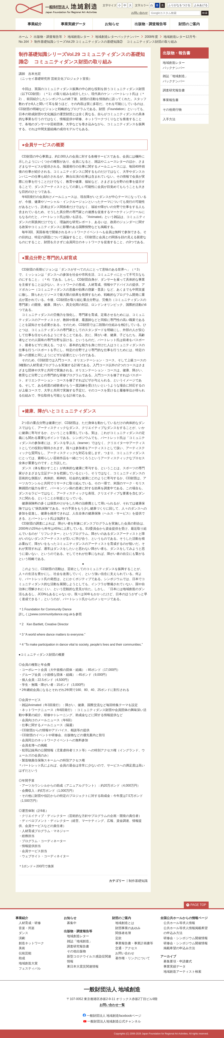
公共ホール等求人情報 (179, 923)
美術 (22, 948)
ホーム (23, 36)
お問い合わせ (139, 12)
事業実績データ (73, 24)
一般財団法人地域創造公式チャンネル (112, 1021)
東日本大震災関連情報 (83, 966)
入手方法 (169, 119)
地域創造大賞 (28, 963)
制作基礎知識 (138, 880)
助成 (22, 958)
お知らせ (112, 24)
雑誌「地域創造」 (79, 941)
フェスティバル (30, 968)
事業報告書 (170, 100)
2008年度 (151, 36)
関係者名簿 (123, 933)
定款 (118, 938)
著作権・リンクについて (132, 958)
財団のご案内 (189, 24)
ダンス (23, 933)
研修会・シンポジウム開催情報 (186, 938)
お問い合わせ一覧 (112, 1004)
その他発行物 (172, 109)
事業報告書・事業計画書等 (134, 943)
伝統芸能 (25, 953)
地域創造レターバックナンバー (117, 36)
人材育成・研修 (30, 923)
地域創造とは (124, 923)
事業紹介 (35, 24)
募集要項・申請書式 (178, 961)
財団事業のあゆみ (127, 928)
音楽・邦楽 (26, 928)
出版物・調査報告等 (150, 24)
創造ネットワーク (31, 943)
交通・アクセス (126, 948)
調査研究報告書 (174, 90)
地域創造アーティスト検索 (182, 971)
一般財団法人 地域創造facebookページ (112, 1015)
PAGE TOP (196, 904)
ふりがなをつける (179, 5)
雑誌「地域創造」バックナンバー (175, 78)
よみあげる (201, 5)
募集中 (71, 923)
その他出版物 (76, 951)
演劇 (22, 938)
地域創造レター (79, 36)
